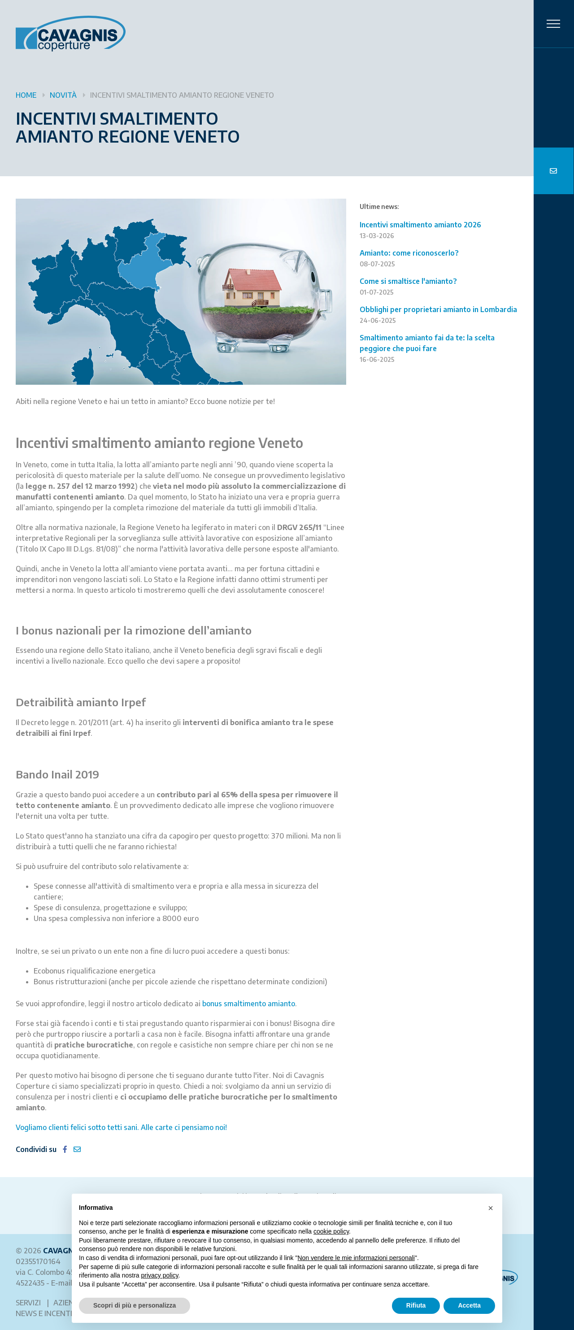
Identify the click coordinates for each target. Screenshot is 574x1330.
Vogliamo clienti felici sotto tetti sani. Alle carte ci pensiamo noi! (121, 1127)
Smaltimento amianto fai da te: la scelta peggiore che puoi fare (428, 348)
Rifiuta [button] (416, 1305)
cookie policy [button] (331, 1231)
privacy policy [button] (159, 1275)
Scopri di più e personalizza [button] (134, 1305)
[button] (490, 1208)
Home (26, 95)
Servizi (28, 1302)
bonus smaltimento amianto (248, 1003)
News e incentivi (47, 1313)
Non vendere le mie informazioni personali (355, 1257)
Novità (63, 95)
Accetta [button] (469, 1305)
